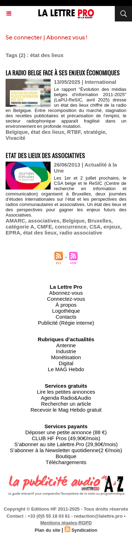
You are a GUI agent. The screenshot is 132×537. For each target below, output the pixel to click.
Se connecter (24, 37)
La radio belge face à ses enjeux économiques (63, 72)
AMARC (15, 221)
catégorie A (20, 227)
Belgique (17, 132)
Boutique (65, 456)
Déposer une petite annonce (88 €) (66, 432)
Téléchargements (66, 462)
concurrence (70, 227)
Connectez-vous (66, 299)
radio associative (80, 233)
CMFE (44, 227)
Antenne (66, 345)
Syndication (84, 530)
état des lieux (47, 132)
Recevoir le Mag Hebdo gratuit (66, 410)
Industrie (66, 351)
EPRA (13, 233)
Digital (66, 363)
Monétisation (66, 357)
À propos (66, 305)
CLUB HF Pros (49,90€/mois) (66, 438)
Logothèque (66, 311)
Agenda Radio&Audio (66, 398)
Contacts (65, 317)
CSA (95, 227)
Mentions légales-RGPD (66, 522)
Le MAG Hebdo (66, 369)
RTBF (73, 132)
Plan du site (47, 530)
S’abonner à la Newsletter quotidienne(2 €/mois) (66, 450)
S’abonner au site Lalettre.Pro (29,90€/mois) (66, 444)
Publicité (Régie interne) (66, 323)
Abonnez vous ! (66, 37)
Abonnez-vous (66, 293)
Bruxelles (99, 221)
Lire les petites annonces (66, 392)
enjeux (112, 227)
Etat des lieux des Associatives (45, 155)
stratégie (95, 132)
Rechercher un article (66, 404)
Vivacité (15, 138)
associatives (43, 221)
